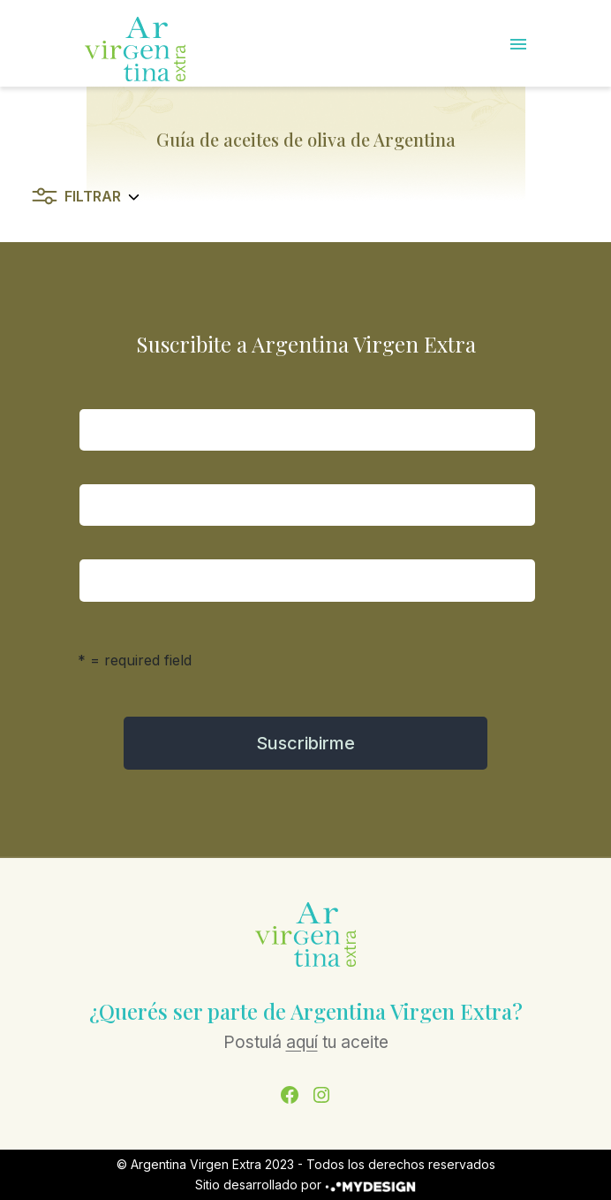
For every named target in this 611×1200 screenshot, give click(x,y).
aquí (302, 1042)
